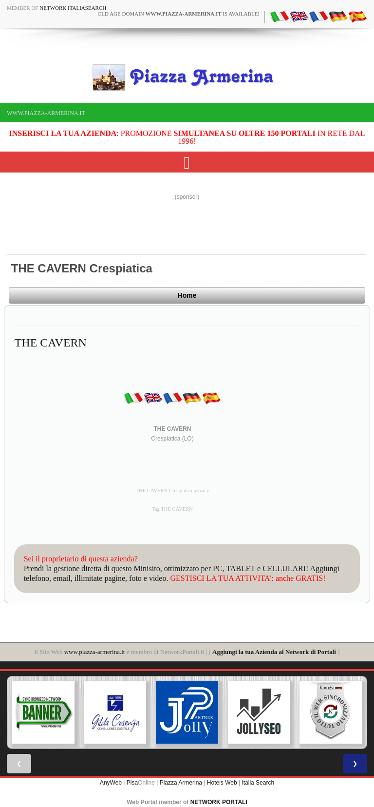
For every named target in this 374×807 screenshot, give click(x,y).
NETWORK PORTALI (218, 802)
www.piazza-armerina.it (46, 113)
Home (187, 295)
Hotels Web (222, 782)
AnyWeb (111, 782)
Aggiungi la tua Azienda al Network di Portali (274, 651)
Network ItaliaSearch (72, 8)
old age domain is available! (178, 14)
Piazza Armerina (181, 782)
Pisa (132, 782)
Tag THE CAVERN (172, 509)
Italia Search (258, 782)
